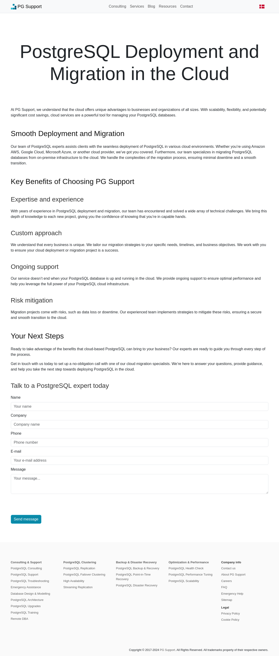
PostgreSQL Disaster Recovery (137, 585)
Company (19, 415)
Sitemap (226, 600)
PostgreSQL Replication (79, 568)
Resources (167, 6)
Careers (226, 581)
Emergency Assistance (26, 587)
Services (137, 6)
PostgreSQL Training (25, 612)
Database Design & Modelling (30, 593)
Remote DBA (19, 618)
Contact (186, 6)
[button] (261, 6)
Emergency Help (232, 593)
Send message (26, 519)
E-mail (16, 451)
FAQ (224, 587)
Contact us (228, 568)
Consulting (117, 6)
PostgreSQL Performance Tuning (191, 574)
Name (16, 397)
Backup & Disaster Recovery (136, 562)
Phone (16, 433)
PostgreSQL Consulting (26, 568)
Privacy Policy (230, 613)
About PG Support (233, 574)
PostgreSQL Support (24, 574)
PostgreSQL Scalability (184, 581)
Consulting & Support (26, 562)
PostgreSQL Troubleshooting (30, 581)
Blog (151, 6)
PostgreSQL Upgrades (26, 606)
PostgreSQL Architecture (27, 600)
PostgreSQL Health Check (186, 568)
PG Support (26, 6)
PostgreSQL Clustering (79, 562)
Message (18, 469)
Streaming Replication (78, 587)
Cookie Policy (230, 619)
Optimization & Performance (189, 562)
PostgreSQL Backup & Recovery (137, 568)
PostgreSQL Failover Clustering (84, 574)
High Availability (73, 581)
